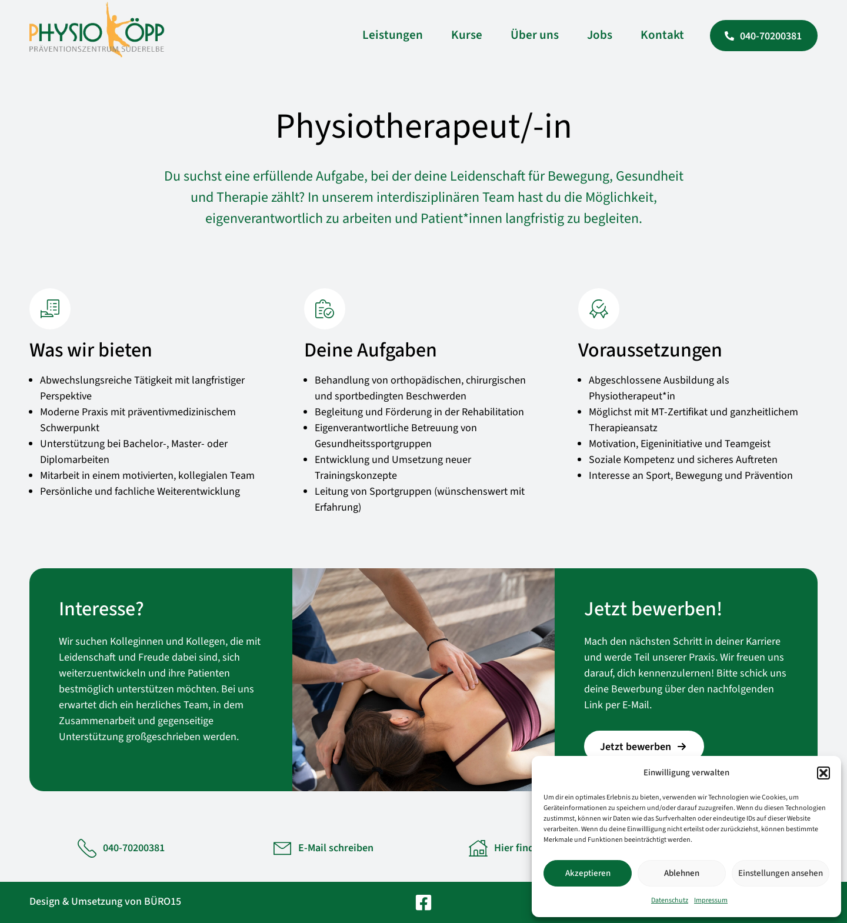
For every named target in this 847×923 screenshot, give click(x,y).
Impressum (711, 900)
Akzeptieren (588, 873)
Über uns (535, 35)
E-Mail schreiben (336, 848)
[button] (823, 773)
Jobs (599, 35)
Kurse (466, 35)
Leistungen (392, 35)
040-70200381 (134, 848)
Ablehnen (681, 873)
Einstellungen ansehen (780, 873)
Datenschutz (669, 900)
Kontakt (662, 35)
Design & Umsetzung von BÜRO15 (105, 901)
